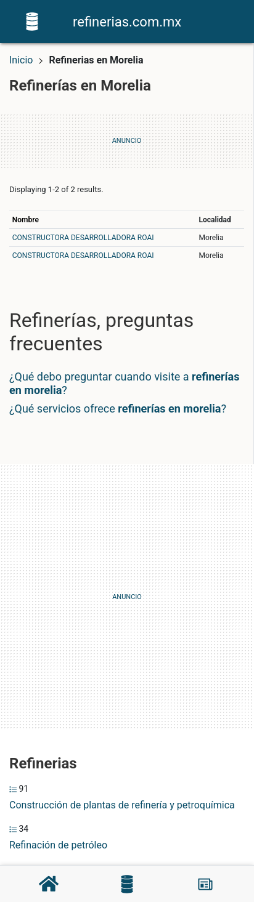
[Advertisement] (127, 597)
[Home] (32, 20)
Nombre (25, 219)
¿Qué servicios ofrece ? (117, 408)
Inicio (21, 60)
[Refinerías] (127, 884)
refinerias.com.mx (127, 22)
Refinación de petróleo (58, 845)
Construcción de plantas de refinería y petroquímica (122, 805)
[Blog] (205, 884)
